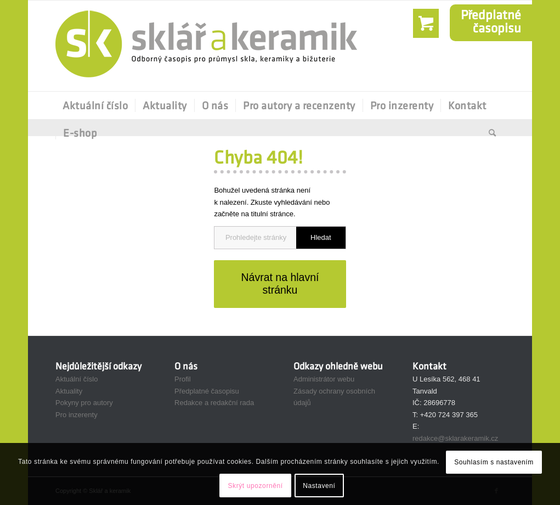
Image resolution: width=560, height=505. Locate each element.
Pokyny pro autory (84, 403)
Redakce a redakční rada (214, 403)
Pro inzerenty (76, 415)
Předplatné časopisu (206, 391)
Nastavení (319, 486)
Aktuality (68, 391)
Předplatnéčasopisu (491, 21)
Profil (182, 379)
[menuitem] (95, 105)
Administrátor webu (323, 379)
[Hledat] (489, 133)
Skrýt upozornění (255, 486)
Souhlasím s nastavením (494, 462)
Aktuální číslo (76, 379)
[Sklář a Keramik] (206, 46)
